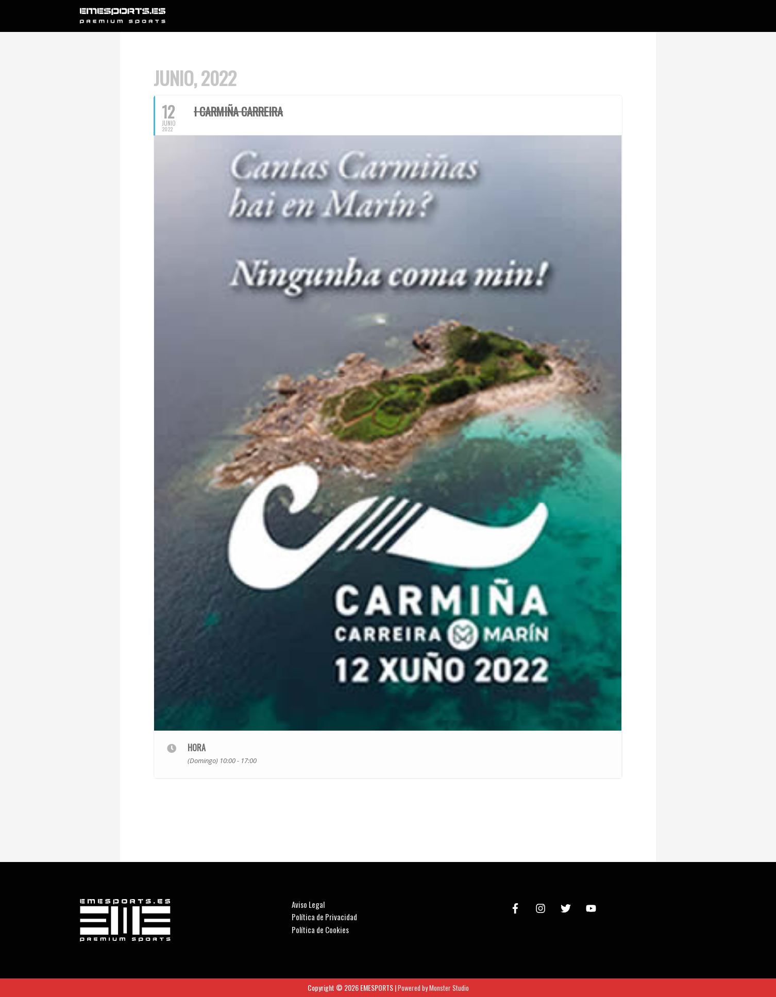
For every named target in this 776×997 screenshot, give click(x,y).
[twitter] (567, 908)
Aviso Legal (308, 904)
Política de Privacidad (324, 917)
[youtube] (592, 908)
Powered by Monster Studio (433, 987)
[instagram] (542, 908)
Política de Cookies (320, 929)
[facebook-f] (517, 908)
